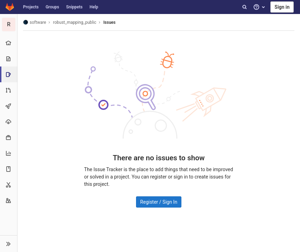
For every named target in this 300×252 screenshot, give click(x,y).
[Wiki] (8, 169)
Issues (109, 22)
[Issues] (9, 74)
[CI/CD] (8, 106)
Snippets (74, 7)
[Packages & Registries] (8, 137)
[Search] (244, 7)
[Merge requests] (8, 90)
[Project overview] (8, 43)
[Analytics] (8, 153)
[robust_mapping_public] (8, 24)
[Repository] (8, 58)
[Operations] (8, 122)
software (34, 22)
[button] (8, 243)
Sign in (282, 7)
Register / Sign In (158, 202)
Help (94, 7)
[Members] (8, 200)
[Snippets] (8, 184)
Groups (52, 7)
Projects (31, 7)
